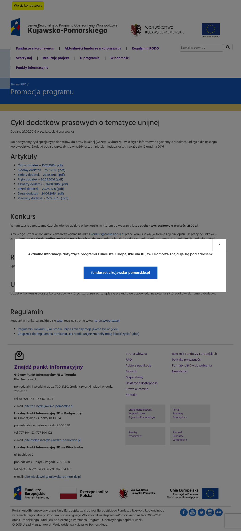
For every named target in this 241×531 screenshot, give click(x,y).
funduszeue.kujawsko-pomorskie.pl (120, 273)
